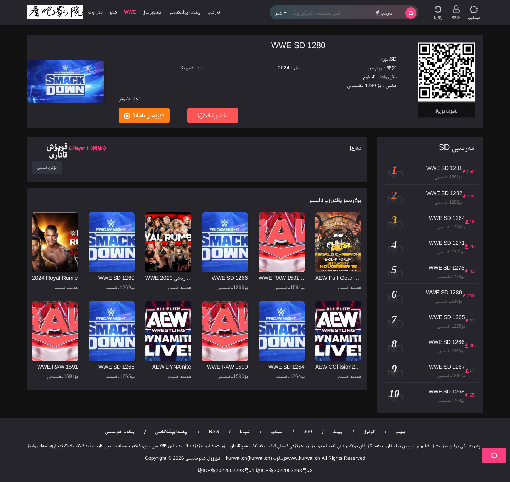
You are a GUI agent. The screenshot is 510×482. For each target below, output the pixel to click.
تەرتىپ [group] (214, 12)
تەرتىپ (383, 13)
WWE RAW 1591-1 (282, 278)
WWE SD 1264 (286, 367)
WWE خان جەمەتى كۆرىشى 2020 (168, 278)
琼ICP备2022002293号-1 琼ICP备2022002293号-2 (255, 470)
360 (308, 431)
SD (393, 59)
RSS (214, 431)
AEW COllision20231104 (338, 367)
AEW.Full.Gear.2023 (338, 278)
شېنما (245, 431)
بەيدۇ (400, 431)
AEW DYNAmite (171, 367)
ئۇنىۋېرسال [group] (152, 12)
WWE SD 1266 (230, 278)
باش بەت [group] (95, 12)
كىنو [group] (113, 12)
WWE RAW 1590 (227, 367)
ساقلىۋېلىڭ (213, 115)
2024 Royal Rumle (55, 278)
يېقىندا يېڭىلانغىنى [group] (185, 12)
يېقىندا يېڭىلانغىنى (171, 431)
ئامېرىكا (186, 67)
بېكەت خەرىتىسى (119, 431)
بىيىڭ (337, 431)
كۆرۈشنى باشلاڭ (144, 115)
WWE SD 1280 (298, 45)
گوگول (369, 431)
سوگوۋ (276, 431)
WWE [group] (130, 12)
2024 (283, 67)
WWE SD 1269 (116, 278)
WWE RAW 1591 (57, 367)
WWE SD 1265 (116, 367)
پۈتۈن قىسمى (47, 167)
